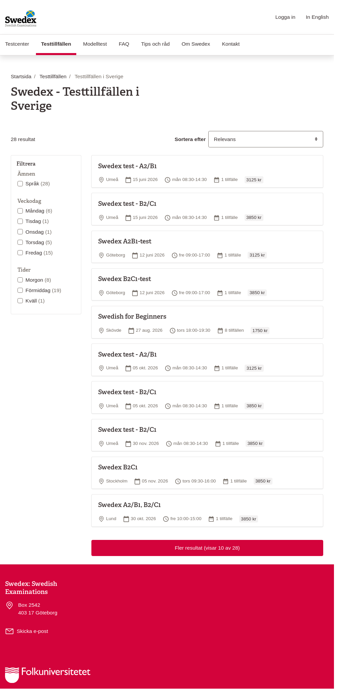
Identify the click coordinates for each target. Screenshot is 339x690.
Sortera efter (190, 139)
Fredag (39, 253)
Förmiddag (43, 290)
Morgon (38, 280)
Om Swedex (196, 44)
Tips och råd (155, 44)
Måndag (39, 211)
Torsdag (39, 242)
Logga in (285, 17)
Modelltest (95, 44)
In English (317, 17)
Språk (38, 183)
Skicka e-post (32, 631)
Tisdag (37, 221)
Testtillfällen (58, 43)
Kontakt (231, 44)
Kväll (35, 301)
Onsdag (39, 232)
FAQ (124, 44)
